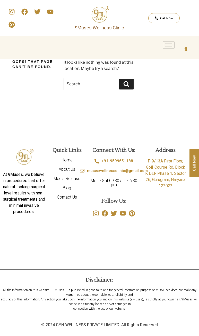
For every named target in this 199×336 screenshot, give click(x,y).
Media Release (67, 178)
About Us (67, 169)
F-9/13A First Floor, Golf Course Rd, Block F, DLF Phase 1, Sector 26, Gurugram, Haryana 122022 (165, 173)
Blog (67, 187)
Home (67, 160)
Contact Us (67, 197)
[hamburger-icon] (169, 45)
